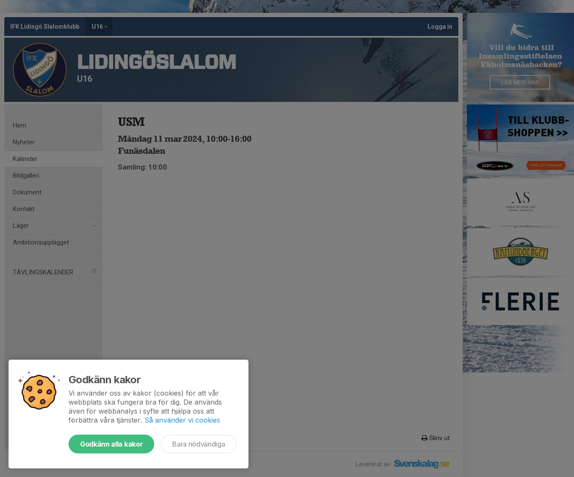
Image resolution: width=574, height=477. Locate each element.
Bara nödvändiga (198, 444)
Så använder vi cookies (182, 420)
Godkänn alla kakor (111, 444)
